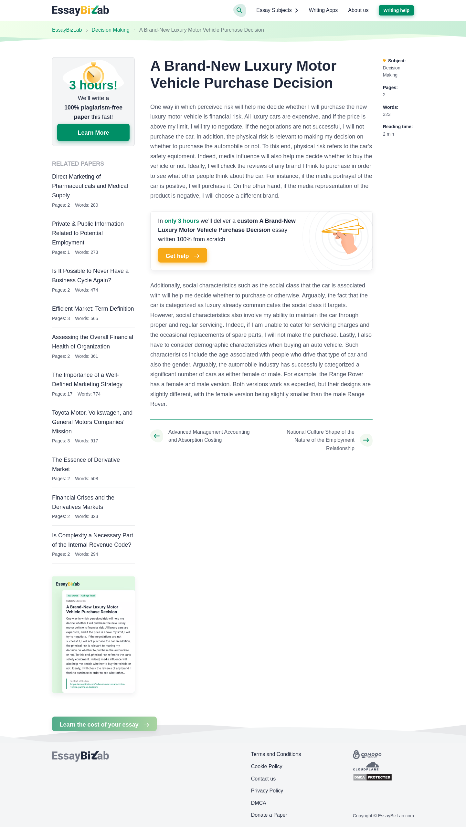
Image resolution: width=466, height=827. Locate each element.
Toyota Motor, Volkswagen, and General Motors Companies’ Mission (92, 422)
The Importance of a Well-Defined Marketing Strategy (87, 380)
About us (358, 10)
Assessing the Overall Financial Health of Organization (92, 342)
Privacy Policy (267, 790)
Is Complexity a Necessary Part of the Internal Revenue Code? (92, 540)
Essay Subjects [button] (277, 10)
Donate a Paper (269, 815)
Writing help (396, 10)
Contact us (263, 778)
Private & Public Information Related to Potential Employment (88, 233)
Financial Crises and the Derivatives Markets (83, 502)
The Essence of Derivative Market (86, 464)
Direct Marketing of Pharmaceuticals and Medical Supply (90, 186)
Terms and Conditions (276, 754)
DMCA (258, 803)
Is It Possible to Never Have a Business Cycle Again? (90, 276)
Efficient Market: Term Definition (93, 308)
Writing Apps (323, 10)
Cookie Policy (266, 766)
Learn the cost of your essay (104, 724)
